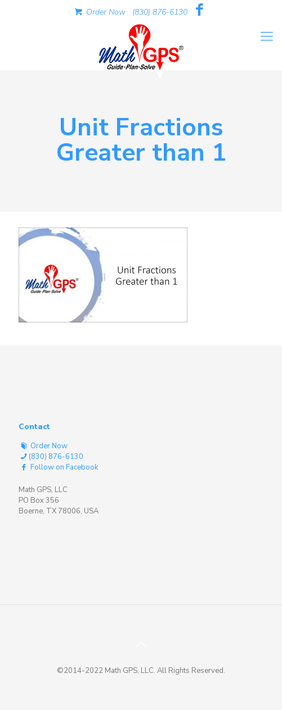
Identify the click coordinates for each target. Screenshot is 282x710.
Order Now (99, 12)
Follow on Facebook (58, 467)
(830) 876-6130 (159, 12)
